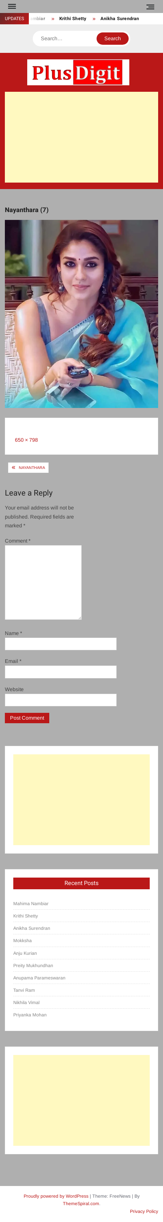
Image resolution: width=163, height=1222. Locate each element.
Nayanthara (32, 467)
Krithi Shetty (73, 18)
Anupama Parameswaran (39, 977)
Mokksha (22, 940)
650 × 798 (26, 440)
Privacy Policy (144, 1211)
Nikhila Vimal (26, 1002)
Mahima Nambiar (31, 903)
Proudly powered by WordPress (56, 1196)
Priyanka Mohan (30, 1014)
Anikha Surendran (119, 18)
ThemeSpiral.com (81, 1203)
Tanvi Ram (24, 990)
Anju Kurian (25, 953)
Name (13, 633)
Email (13, 661)
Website (14, 689)
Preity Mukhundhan (33, 965)
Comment (17, 541)
